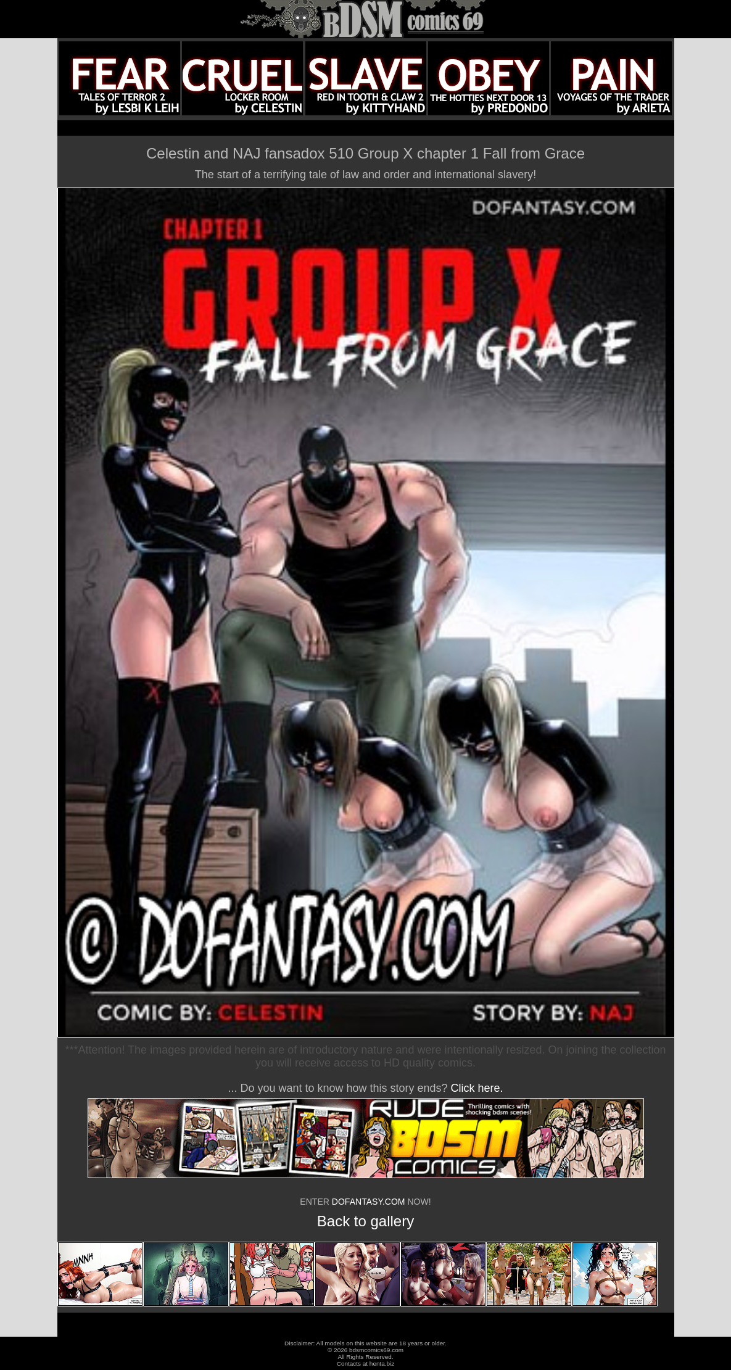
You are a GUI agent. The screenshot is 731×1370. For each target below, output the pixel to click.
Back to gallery (365, 1221)
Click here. (477, 1088)
